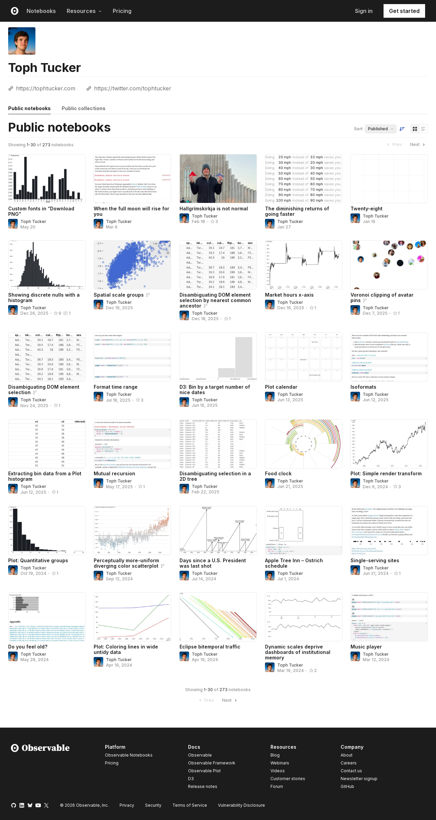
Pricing (122, 11)
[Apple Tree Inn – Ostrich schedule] (303, 530)
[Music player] (389, 616)
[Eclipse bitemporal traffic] (218, 616)
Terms (189, 805)
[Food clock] (303, 443)
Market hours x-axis (289, 295)
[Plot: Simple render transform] (389, 443)
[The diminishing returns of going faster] (303, 178)
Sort (358, 128)
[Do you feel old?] (46, 616)
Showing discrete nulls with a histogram (44, 297)
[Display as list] (423, 129)
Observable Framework (211, 762)
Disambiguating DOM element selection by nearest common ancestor (215, 300)
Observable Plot (204, 770)
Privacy (127, 805)
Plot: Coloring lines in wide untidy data (126, 649)
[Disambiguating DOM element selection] (46, 357)
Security (153, 805)
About (347, 755)
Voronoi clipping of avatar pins (382, 297)
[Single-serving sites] (389, 530)
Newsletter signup (359, 778)
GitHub (347, 786)
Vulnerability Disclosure (241, 805)
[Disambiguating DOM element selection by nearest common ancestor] (218, 264)
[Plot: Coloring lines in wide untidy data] (132, 616)
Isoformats (363, 387)
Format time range (116, 387)
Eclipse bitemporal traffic (210, 647)
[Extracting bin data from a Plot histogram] (46, 443)
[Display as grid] (415, 129)
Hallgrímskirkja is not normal (214, 208)
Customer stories (287, 778)
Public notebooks (29, 108)
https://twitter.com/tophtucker (132, 88)
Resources (84, 11)
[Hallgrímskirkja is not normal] (218, 178)
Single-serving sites (375, 560)
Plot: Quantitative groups (38, 560)
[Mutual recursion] (132, 443)
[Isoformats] (389, 357)
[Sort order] (402, 129)
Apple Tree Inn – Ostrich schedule (294, 563)
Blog (275, 755)
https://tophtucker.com (45, 88)
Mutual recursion (114, 473)
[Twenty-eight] (389, 178)
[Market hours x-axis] (303, 264)
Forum (276, 786)
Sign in (364, 11)
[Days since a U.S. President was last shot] (218, 530)
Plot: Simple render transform (386, 473)
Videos (277, 770)
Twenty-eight (367, 208)
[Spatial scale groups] (132, 264)
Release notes (202, 786)
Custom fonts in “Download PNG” (41, 211)
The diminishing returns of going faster (297, 211)
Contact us (351, 771)
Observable (200, 755)
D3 (191, 778)
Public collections (84, 108)
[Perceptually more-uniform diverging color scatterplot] (132, 530)
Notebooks (41, 11)
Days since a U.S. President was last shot (213, 563)
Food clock (278, 473)
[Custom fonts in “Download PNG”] (46, 178)
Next (418, 144)
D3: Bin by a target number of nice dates (215, 389)
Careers (349, 762)
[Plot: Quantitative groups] (46, 530)
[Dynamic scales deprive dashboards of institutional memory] (303, 616)
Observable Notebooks (129, 755)
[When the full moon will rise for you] (132, 178)
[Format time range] (132, 357)
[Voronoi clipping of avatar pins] (389, 264)
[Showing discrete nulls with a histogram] (46, 264)
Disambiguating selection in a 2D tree (215, 476)
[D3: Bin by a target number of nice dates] (218, 357)
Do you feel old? (27, 647)
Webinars (279, 762)
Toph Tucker (33, 221)
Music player (366, 647)
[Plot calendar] (303, 357)
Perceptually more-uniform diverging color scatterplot (126, 563)
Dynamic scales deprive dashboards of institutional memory (297, 652)
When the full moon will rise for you (131, 211)
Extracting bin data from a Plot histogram (44, 476)
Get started (404, 11)
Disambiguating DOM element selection (43, 389)
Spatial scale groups (119, 295)
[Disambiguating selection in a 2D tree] (218, 443)
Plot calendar (281, 387)
